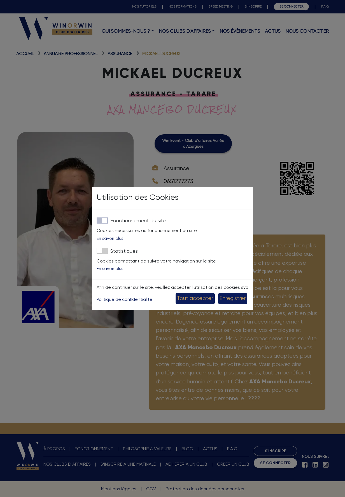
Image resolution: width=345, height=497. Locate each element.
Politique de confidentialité (124, 299)
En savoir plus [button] (110, 238)
